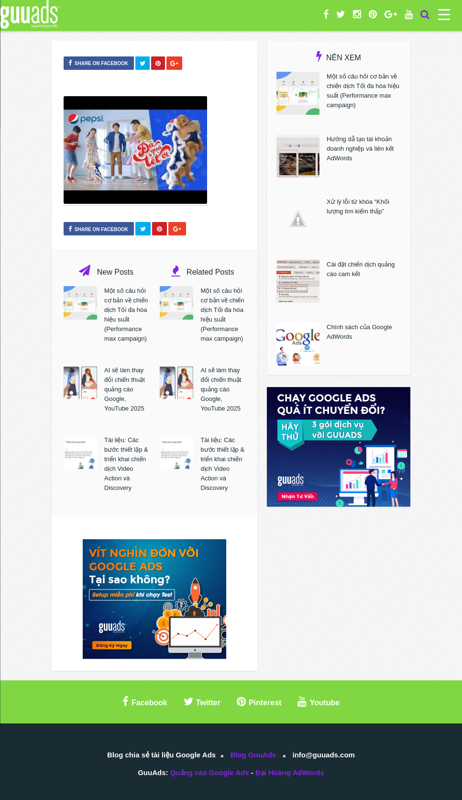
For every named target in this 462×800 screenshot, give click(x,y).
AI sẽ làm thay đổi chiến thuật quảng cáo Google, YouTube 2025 (124, 389)
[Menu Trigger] (444, 14)
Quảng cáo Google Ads (209, 772)
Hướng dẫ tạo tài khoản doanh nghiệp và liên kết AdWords (360, 148)
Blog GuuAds (253, 755)
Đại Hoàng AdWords (289, 772)
